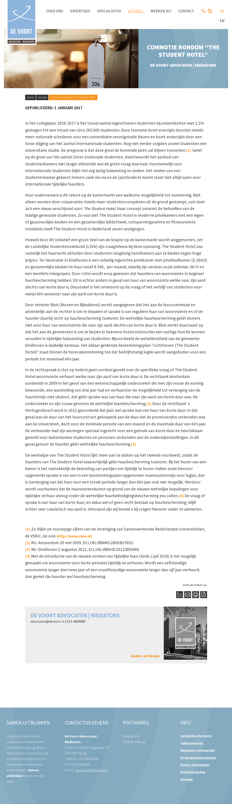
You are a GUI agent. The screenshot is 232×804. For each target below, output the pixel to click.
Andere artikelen (145, 656)
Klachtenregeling (192, 772)
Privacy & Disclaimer (195, 765)
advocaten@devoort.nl (47, 621)
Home (30, 97)
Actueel (42, 97)
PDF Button (203, 594)
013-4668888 (76, 621)
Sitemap (186, 779)
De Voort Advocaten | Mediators (75, 615)
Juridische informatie (195, 736)
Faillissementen (191, 743)
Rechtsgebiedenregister (198, 758)
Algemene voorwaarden (197, 750)
